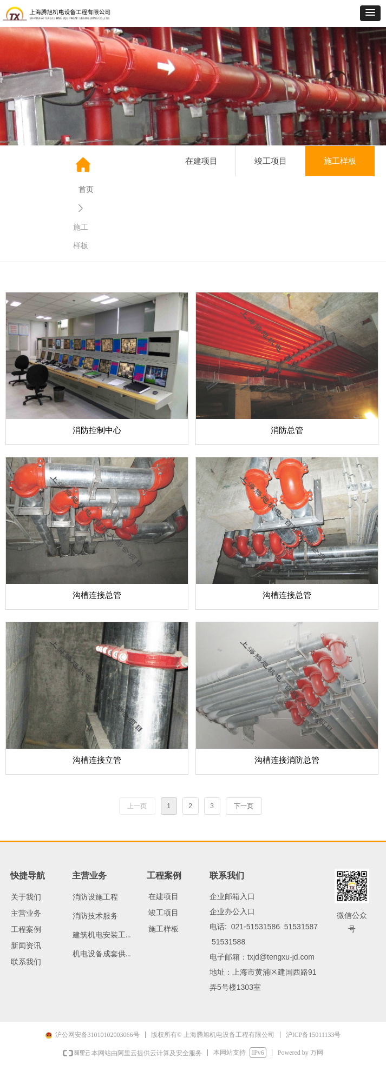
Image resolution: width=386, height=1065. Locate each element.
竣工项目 (270, 161)
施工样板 (340, 161)
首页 (86, 189)
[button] (370, 13)
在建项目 (201, 161)
